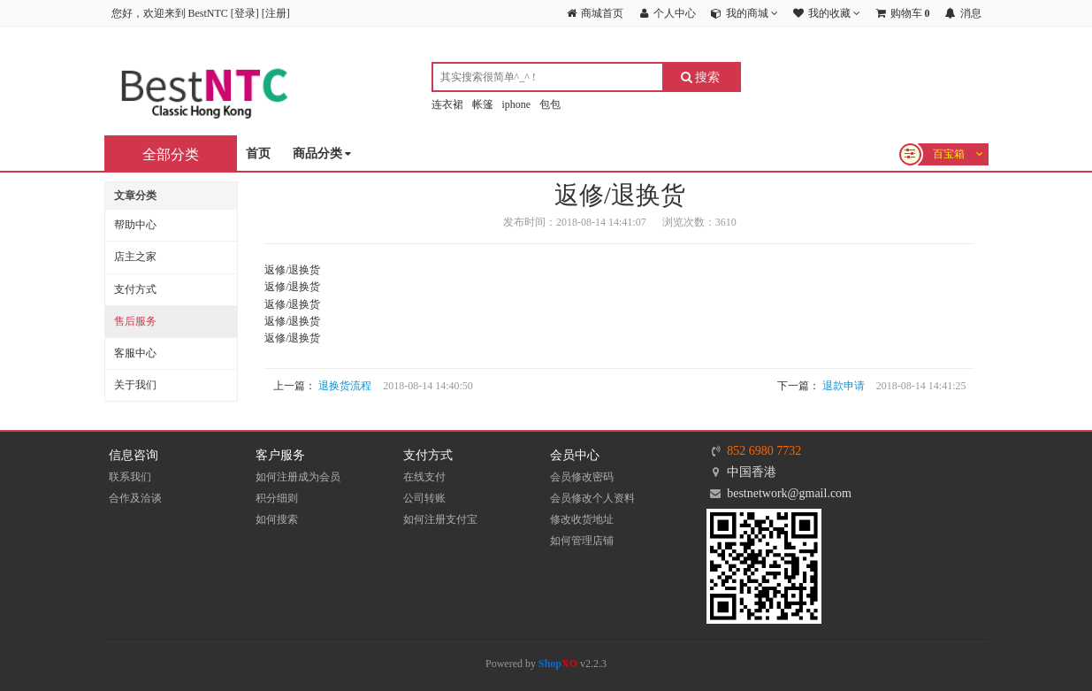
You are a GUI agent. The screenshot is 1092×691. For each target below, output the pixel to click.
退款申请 (843, 386)
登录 (245, 13)
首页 (258, 153)
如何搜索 (277, 519)
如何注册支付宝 (440, 519)
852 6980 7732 (764, 450)
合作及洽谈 (135, 498)
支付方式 (135, 289)
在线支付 (424, 477)
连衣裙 (447, 104)
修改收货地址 (582, 519)
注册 (275, 13)
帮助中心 (135, 225)
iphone (516, 104)
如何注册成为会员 (298, 477)
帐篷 (482, 104)
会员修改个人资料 (592, 498)
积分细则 (277, 498)
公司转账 (424, 498)
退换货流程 (344, 386)
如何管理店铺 (582, 540)
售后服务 (135, 321)
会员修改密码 (582, 477)
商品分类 (322, 154)
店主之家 (135, 256)
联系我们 (130, 477)
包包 (550, 104)
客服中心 (135, 353)
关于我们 (135, 385)
